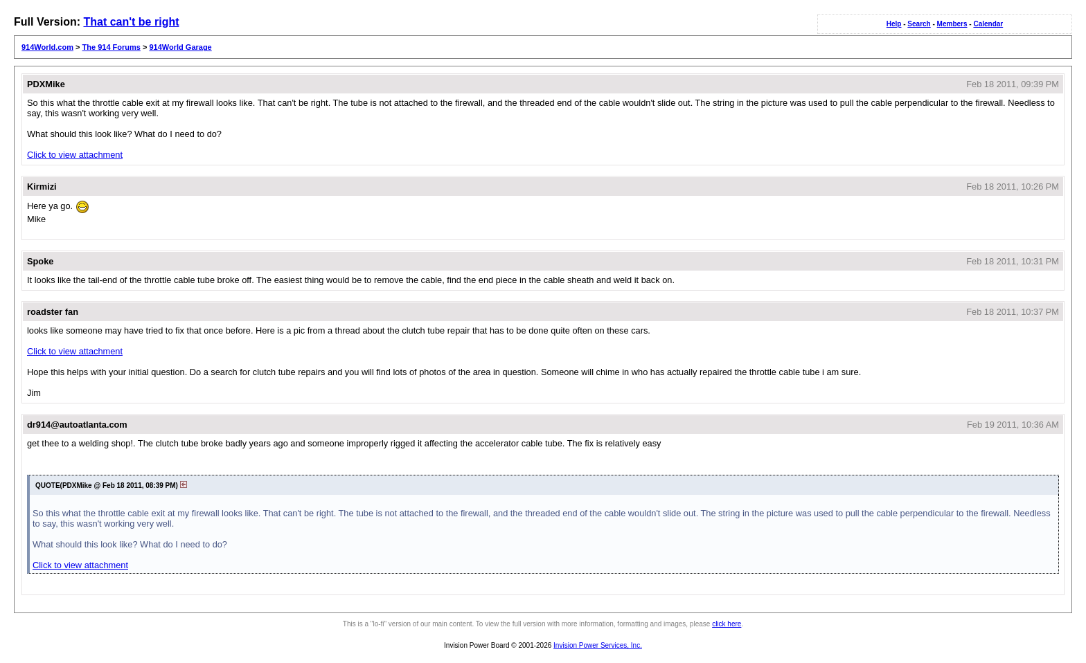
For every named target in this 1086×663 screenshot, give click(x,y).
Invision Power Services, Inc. (597, 645)
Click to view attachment (75, 154)
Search (918, 24)
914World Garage (180, 47)
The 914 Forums (111, 47)
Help (894, 24)
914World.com (47, 47)
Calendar (988, 24)
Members (952, 24)
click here (726, 624)
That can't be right (131, 22)
